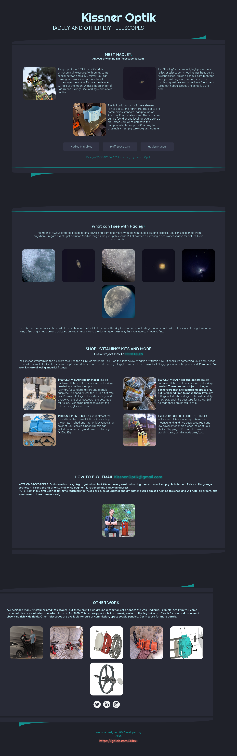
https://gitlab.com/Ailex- (118, 741)
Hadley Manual (157, 146)
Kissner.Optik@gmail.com (138, 476)
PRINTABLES (134, 354)
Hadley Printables (81, 146)
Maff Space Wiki (120, 146)
